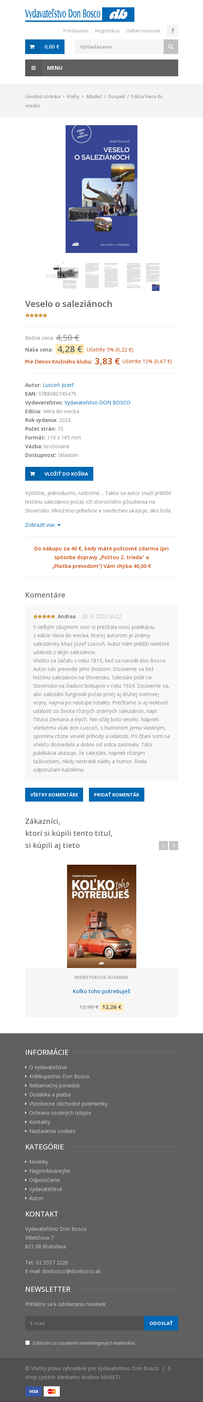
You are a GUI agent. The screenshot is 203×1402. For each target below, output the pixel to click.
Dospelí (116, 96)
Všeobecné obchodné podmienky (68, 1103)
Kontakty (39, 1121)
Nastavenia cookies (52, 1131)
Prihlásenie (76, 30)
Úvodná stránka (42, 96)
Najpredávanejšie (49, 1170)
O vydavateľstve (48, 1067)
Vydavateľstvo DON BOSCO (97, 402)
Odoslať (161, 1323)
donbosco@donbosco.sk (71, 1271)
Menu (43, 67)
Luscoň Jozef (58, 384)
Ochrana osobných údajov (60, 1112)
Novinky (38, 1161)
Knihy (73, 96)
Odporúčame (44, 1179)
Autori (36, 1198)
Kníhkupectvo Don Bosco (59, 1076)
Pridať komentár (116, 794)
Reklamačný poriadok (54, 1085)
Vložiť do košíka (66, 473)
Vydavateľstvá (45, 1189)
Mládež (94, 96)
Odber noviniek (143, 30)
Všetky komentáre (54, 794)
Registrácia (107, 30)
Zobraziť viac (42, 524)
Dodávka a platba (50, 1094)
